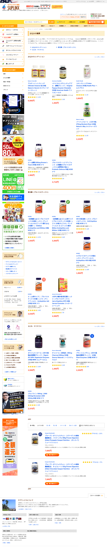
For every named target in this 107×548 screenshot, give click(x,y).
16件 (87, 269)
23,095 (19, 287)
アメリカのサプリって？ (12, 264)
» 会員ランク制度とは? (10, 372)
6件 (39, 405)
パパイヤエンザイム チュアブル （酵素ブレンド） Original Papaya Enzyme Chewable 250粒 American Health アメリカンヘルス (62, 88)
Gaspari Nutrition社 (50, 433)
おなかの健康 (7, 37)
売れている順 (73, 425)
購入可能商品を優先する (88, 425)
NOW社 (30, 160)
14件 (87, 229)
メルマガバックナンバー (12, 273)
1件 (87, 95)
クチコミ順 (63, 425)
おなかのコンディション (39, 47)
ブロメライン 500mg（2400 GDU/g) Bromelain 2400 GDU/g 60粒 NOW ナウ (37, 396)
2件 (87, 135)
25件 (87, 366)
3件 (63, 178)
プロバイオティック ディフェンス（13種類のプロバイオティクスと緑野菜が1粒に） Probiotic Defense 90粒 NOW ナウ (62, 167)
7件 (63, 312)
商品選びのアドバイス (11, 269)
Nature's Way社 (80, 119)
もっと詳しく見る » (100, 57)
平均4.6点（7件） (98, 462)
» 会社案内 (21, 509)
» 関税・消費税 (6, 542)
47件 (39, 237)
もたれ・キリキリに (38, 49)
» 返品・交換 (57, 523)
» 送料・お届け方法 (33, 524)
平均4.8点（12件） (97, 433)
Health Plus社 (79, 81)
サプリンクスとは (81, 1)
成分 (4, 73)
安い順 (48, 425)
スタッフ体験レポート (11, 271)
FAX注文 (10, 384)
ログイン (62, 14)
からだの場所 (6, 77)
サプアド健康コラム (11, 266)
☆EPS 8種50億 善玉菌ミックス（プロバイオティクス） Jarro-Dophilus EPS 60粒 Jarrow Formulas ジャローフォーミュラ (62, 301)
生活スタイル (6, 85)
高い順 (55, 425)
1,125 (19, 291)
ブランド (5, 89)
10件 (63, 365)
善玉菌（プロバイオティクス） (67, 47)
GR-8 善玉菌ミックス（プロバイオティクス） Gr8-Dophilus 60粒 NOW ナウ (86, 221)
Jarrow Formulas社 (57, 294)
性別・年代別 (6, 81)
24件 (63, 237)
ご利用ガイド (99, 1)
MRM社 (29, 350)
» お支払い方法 (6, 526)
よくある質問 (90, 1)
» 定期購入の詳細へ (9, 248)
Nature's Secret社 (32, 81)
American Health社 (56, 81)
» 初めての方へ (28, 509)
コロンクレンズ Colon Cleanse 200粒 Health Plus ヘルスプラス (86, 86)
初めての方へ (11, 378)
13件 (63, 99)
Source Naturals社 (56, 350)
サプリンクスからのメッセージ (14, 261)
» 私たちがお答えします (10, 339)
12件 (39, 97)
